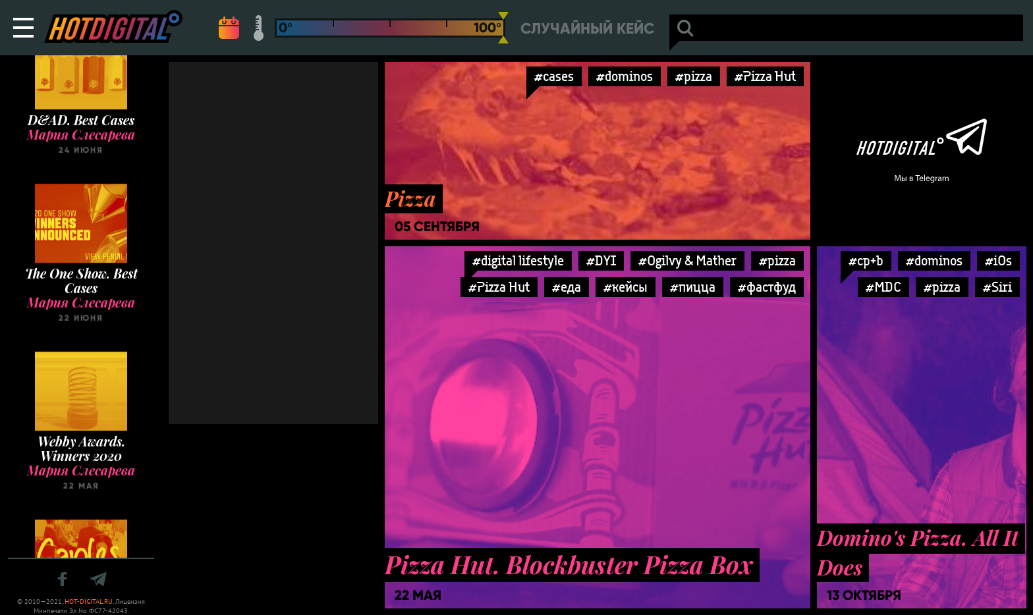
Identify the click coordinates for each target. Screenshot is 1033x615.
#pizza (693, 76)
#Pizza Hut (765, 76)
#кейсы (625, 287)
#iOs (998, 260)
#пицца (692, 287)
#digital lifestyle (518, 260)
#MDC (883, 287)
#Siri (997, 287)
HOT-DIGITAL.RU (89, 601)
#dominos (624, 76)
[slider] (503, 27)
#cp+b (866, 260)
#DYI (601, 260)
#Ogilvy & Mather (687, 260)
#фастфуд (767, 287)
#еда (566, 287)
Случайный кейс (587, 28)
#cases (554, 76)
